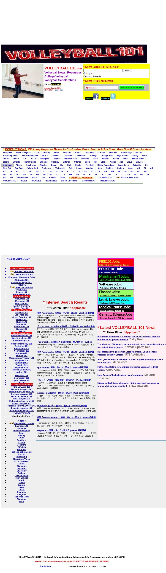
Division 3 (81, 156)
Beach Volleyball (23, 152)
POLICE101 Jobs (21, 274)
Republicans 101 (107, 181)
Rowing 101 (21, 319)
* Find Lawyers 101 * (21, 387)
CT (24, 171)
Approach (7, 165)
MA (105, 171)
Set (146, 165)
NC (11, 174)
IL (74, 171)
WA (141, 174)
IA (62, 171)
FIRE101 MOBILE (22, 287)
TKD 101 (21, 331)
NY (57, 174)
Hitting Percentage (106, 165)
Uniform (120, 168)
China (62, 178)
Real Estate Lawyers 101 (21, 410)
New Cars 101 (21, 303)
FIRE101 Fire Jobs (21, 271)
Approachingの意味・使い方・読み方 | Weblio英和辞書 (63, 393)
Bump (53, 165)
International (22, 178)
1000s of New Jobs (127, 177)
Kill (95, 162)
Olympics (44, 159)
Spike (87, 162)
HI (56, 171)
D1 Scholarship (21, 461)
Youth (144, 156)
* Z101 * (22, 421)
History (47, 152)
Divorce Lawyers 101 (21, 396)
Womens (85, 159)
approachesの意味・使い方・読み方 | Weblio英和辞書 (62, 367)
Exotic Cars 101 (21, 308)
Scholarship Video (30, 156)
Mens (95, 159)
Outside (16, 162)
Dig (61, 165)
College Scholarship (22, 452)
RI (90, 174)
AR (151, 168)
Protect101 (21, 292)
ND (17, 174)
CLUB (33, 159)
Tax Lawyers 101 (21, 413)
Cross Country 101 (21, 317)
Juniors (16, 159)
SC (96, 174)
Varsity (135, 156)
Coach (78, 152)
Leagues (56, 159)
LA (99, 171)
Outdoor (90, 168)
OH (64, 174)
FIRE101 (23, 181)
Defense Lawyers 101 (21, 394)
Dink (69, 165)
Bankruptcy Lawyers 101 (21, 391)
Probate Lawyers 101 (21, 408)
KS (85, 171)
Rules (56, 152)
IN (80, 171)
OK (70, 174)
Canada (52, 178)
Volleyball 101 (21, 315)
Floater (78, 165)
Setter (125, 159)
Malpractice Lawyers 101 (21, 401)
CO (17, 171)
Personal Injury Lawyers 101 (22, 406)
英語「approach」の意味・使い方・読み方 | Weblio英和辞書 (65, 313)
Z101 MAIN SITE (104, 178)
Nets (100, 168)
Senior (116, 159)
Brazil (35, 178)
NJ (37, 174)
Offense (77, 162)
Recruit (139, 152)
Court (37, 152)
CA (11, 171)
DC (30, 171)
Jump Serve (123, 165)
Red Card (19, 168)
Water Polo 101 (21, 326)
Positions (67, 152)
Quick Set (137, 165)
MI (125, 171)
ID (68, 171)
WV (4, 178)
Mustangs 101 (21, 301)
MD (112, 171)
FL (44, 171)
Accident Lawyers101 (21, 282)
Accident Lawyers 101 (22, 389)
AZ (4, 171)
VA (128, 174)
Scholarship (126, 152)
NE (24, 174)
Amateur (105, 159)
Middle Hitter (138, 159)
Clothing (109, 168)
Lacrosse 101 (21, 312)
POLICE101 (36, 181)
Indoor (79, 168)
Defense (66, 162)
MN (132, 171)
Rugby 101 (21, 322)
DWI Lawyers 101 (21, 399)
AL (145, 168)
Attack (19, 165)
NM (44, 174)
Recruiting (21, 456)
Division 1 (56, 156)
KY (92, 171)
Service (139, 162)
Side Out (7, 168)
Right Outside (30, 162)
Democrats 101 (88, 181)
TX (116, 174)
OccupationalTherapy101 (21, 358)
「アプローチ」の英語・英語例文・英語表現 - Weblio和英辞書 (66, 326)
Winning (43, 162)
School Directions (69, 181)
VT (135, 174)
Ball (71, 168)
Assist (113, 162)
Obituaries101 (9, 181)
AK (138, 168)
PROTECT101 (51, 181)
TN (109, 174)
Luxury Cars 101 (22, 306)
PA (84, 174)
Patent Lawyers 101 (21, 403)
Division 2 (69, 156)
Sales (130, 168)
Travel (6, 159)
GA (50, 171)
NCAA (45, 156)
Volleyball (7, 152)
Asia (43, 178)
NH (31, 174)
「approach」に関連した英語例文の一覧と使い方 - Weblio (64, 342)
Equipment (47, 168)
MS (145, 171)
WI (148, 174)
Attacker (43, 165)
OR (77, 174)
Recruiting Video (10, 156)
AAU (25, 159)
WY (11, 178)
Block (103, 162)
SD (103, 174)
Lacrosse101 (21, 426)
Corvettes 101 (21, 299)
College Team (107, 156)
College (93, 156)
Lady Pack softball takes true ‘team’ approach (120, 375)
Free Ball (90, 165)
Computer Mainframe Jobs (21, 277)
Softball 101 (21, 324)
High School (122, 156)
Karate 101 (21, 329)
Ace (121, 162)
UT (122, 174)
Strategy (55, 162)
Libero (6, 162)
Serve (129, 162)
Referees (113, 152)
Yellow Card (32, 168)
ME (119, 171)
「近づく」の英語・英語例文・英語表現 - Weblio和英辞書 (64, 380)
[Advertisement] (75, 23)
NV (50, 174)
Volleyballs (60, 168)
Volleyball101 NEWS (21, 423)
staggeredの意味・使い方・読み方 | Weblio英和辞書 (61, 430)
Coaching (89, 152)
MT (4, 174)
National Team (70, 159)
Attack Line (31, 165)
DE (37, 171)
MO (138, 171)
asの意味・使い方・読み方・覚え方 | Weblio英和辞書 (62, 405)
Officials (101, 152)
